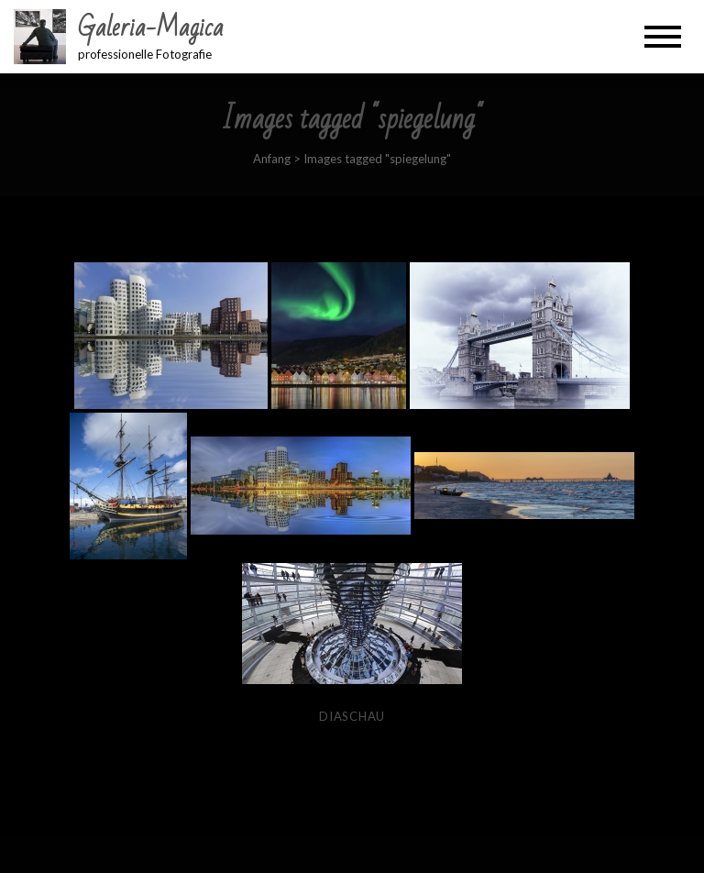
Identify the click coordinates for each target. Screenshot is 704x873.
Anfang (272, 158)
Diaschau (352, 716)
